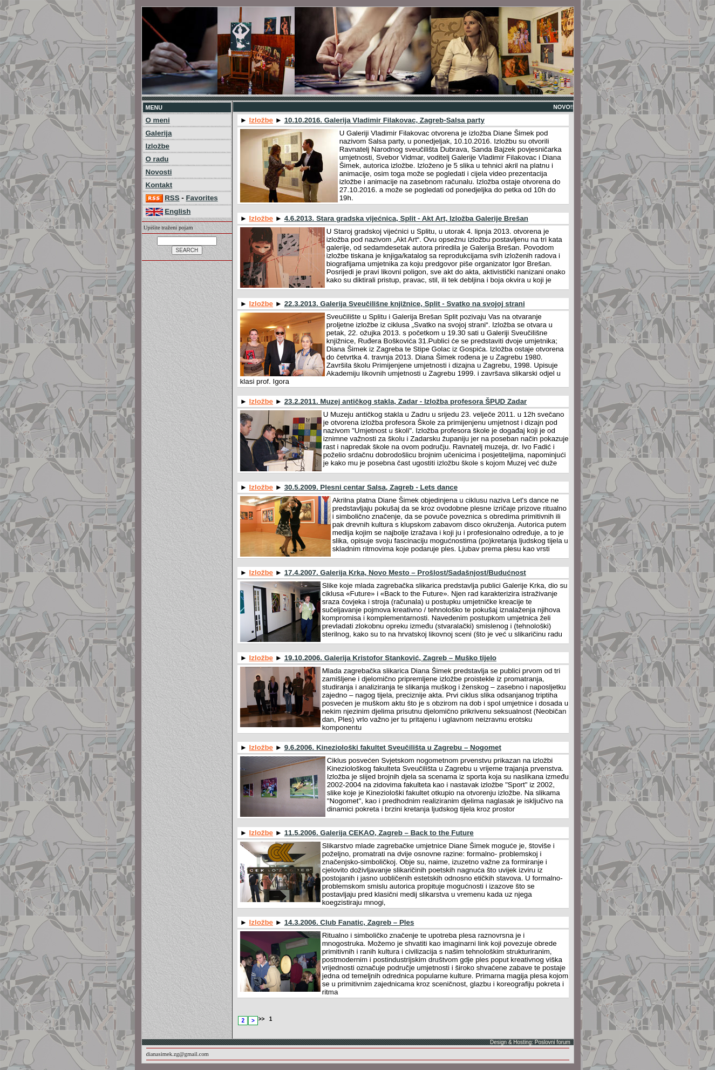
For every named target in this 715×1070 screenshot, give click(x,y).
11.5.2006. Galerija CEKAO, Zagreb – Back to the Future (379, 833)
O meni (158, 120)
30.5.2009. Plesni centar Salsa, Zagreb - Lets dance (371, 487)
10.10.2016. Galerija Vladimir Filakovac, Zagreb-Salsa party (384, 120)
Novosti (159, 172)
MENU (154, 107)
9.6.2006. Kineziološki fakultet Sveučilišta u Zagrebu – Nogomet (392, 747)
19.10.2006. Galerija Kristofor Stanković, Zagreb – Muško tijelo (390, 658)
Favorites (201, 198)
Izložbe (157, 146)
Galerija (159, 133)
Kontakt (159, 185)
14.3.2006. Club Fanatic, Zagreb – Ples (349, 922)
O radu (157, 159)
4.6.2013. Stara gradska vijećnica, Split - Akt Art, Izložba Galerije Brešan (406, 218)
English (177, 211)
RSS (172, 198)
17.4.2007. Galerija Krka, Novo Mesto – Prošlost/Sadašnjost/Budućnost (405, 572)
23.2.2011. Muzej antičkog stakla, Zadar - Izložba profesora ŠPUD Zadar (405, 401)
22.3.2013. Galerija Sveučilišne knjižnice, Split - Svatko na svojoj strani (404, 304)
